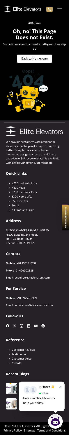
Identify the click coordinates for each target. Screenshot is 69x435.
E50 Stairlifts (20, 201)
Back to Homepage (34, 58)
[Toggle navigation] (60, 8)
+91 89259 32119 (27, 298)
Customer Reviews (23, 349)
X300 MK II (18, 187)
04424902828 (24, 270)
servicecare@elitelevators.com (34, 305)
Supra (15, 205)
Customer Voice (21, 358)
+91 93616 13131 (26, 263)
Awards (16, 363)
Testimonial (19, 354)
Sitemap (30, 430)
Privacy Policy (12, 430)
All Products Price (23, 209)
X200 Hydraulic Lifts (24, 183)
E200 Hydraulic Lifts (24, 192)
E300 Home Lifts (22, 196)
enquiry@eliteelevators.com (32, 277)
